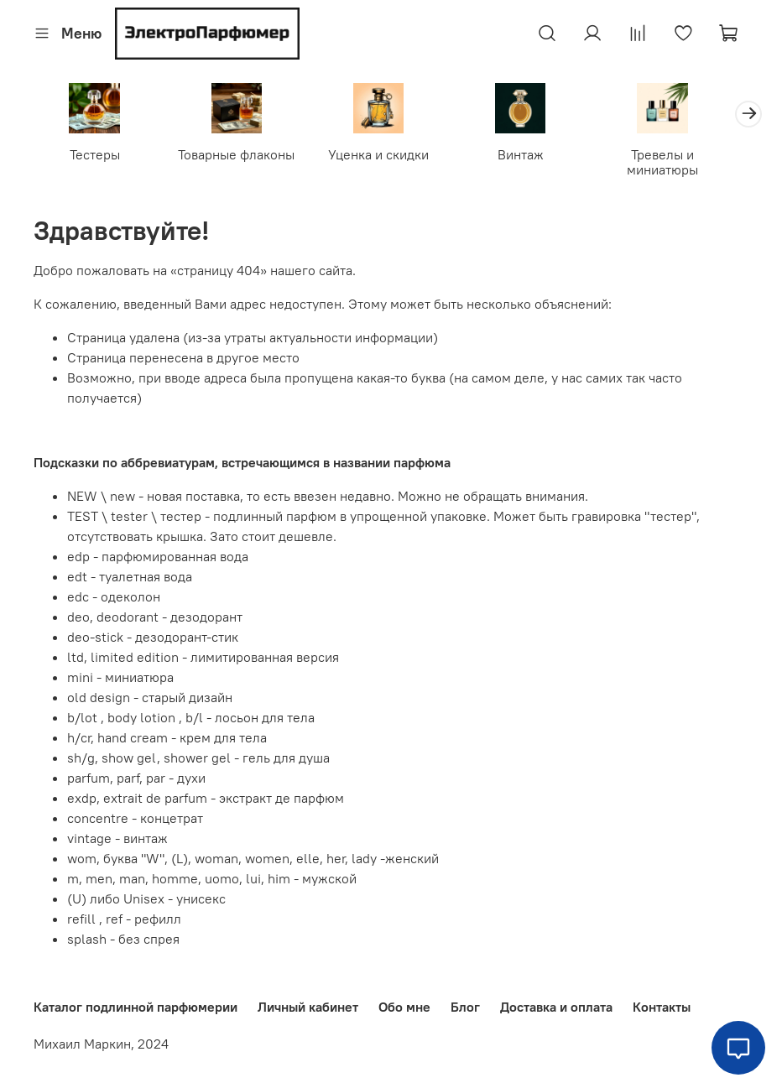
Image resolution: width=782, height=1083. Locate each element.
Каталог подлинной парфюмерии (135, 1007)
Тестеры (97, 156)
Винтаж (538, 156)
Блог (465, 1007)
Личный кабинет (308, 1007)
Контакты (662, 1007)
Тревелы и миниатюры (685, 164)
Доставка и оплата (556, 1007)
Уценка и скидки (391, 156)
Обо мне (404, 1007)
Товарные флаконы (243, 156)
